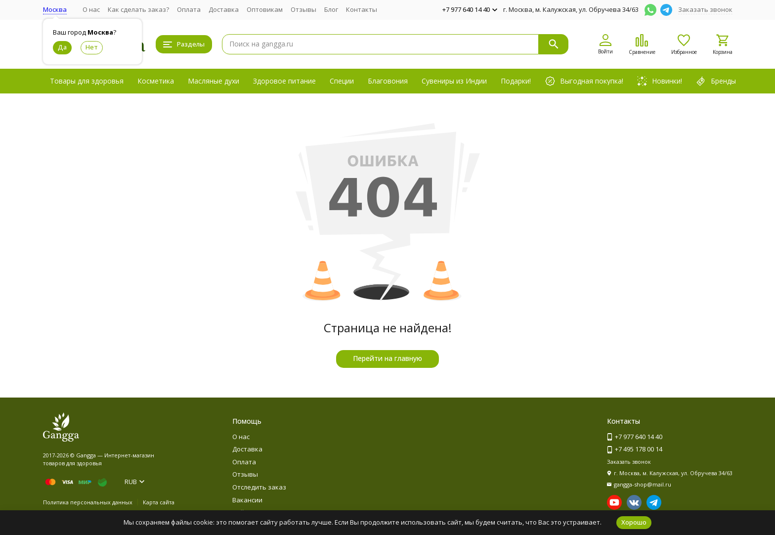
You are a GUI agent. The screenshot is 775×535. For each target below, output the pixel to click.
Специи (342, 81)
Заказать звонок (705, 9)
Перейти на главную (387, 358)
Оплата (189, 9)
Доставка (224, 9)
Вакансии (247, 499)
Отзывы (303, 9)
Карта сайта (158, 502)
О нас (91, 9)
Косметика (155, 81)
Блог (331, 9)
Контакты (361, 9)
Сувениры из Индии (454, 81)
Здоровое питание (284, 81)
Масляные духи (213, 81)
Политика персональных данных (87, 502)
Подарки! (516, 81)
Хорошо (633, 522)
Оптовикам (265, 9)
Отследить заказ (259, 487)
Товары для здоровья (87, 81)
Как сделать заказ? (138, 9)
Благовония (388, 81)
